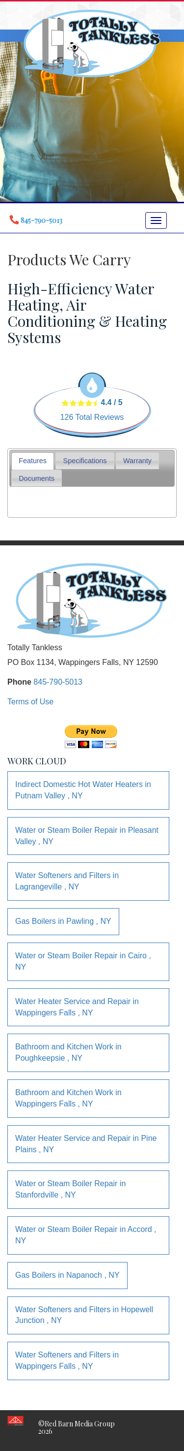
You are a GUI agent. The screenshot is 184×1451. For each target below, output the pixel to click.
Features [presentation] (33, 461)
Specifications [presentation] (85, 461)
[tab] (32, 461)
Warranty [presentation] (137, 461)
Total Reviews (92, 417)
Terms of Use (30, 701)
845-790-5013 (57, 682)
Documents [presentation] (36, 478)
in (83, 790)
